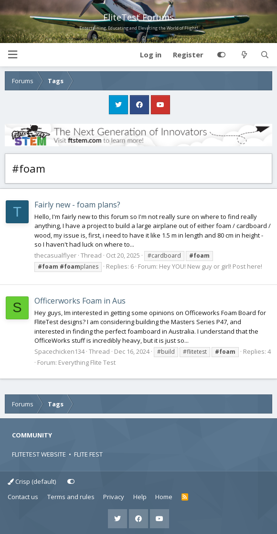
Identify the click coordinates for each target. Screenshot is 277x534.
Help (140, 496)
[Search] (265, 55)
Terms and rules (71, 496)
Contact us (23, 496)
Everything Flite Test (87, 362)
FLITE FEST (88, 454)
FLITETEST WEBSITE (39, 454)
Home (163, 496)
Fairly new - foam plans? (77, 204)
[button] (12, 54)
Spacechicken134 (59, 351)
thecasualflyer (55, 255)
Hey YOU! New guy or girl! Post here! (210, 266)
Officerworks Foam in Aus (80, 300)
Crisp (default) (32, 481)
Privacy (113, 496)
